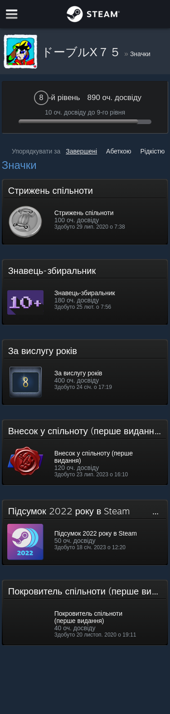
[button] (85, 212)
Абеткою (118, 151)
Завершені (81, 151)
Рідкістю (152, 151)
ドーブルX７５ (83, 52)
